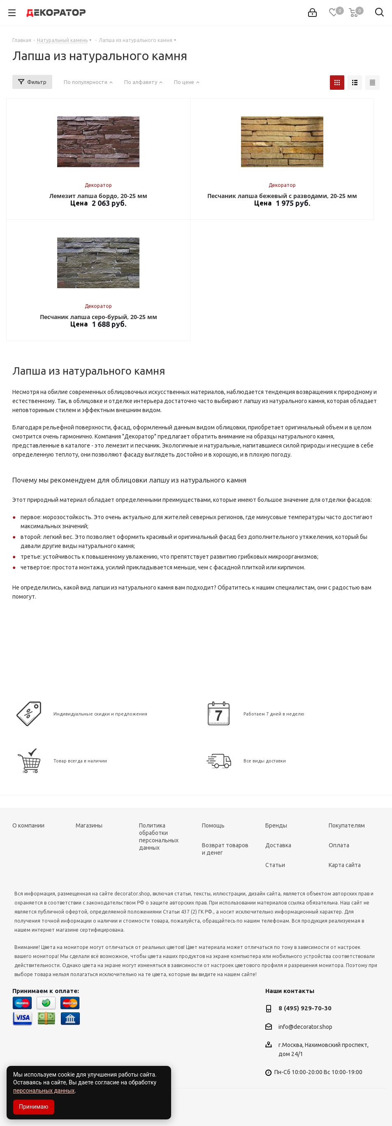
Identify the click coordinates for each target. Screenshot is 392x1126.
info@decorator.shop (305, 1026)
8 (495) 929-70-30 (305, 1008)
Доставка (278, 845)
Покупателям (347, 825)
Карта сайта (345, 865)
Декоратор (98, 185)
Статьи (275, 865)
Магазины (89, 825)
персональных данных (43, 1090)
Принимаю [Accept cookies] (34, 1106)
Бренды (276, 825)
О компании (28, 825)
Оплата (339, 845)
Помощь (213, 825)
